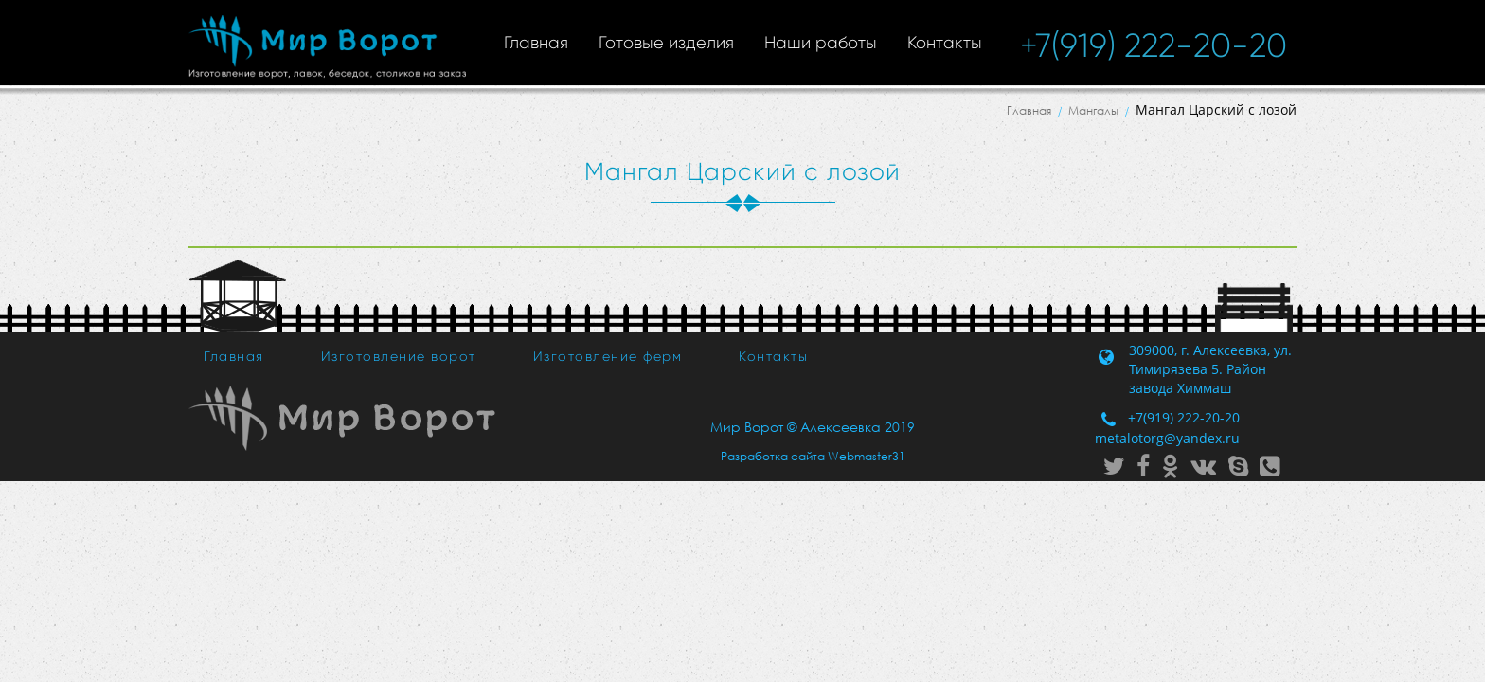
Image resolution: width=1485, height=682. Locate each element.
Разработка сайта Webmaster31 (813, 456)
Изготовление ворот (398, 356)
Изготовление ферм (608, 356)
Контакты (944, 42)
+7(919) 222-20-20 (1153, 45)
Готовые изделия (666, 42)
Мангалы (1093, 110)
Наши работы (820, 42)
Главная (536, 42)
